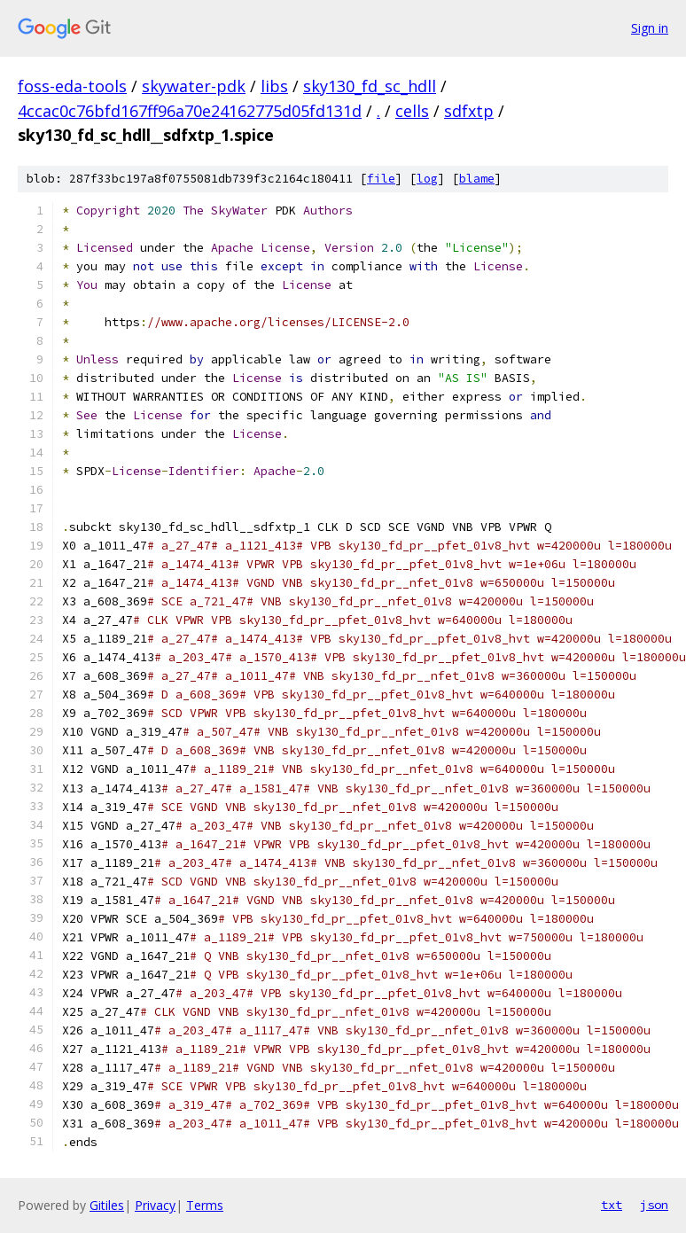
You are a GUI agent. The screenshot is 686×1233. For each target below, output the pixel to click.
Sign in (649, 28)
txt (611, 1205)
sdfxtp (469, 110)
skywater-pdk (194, 86)
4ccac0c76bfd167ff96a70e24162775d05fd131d (190, 110)
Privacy (155, 1205)
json (654, 1205)
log (427, 178)
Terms (204, 1205)
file (381, 178)
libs (274, 86)
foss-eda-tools (72, 86)
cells (412, 110)
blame (477, 178)
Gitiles (107, 1205)
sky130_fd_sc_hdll (369, 86)
